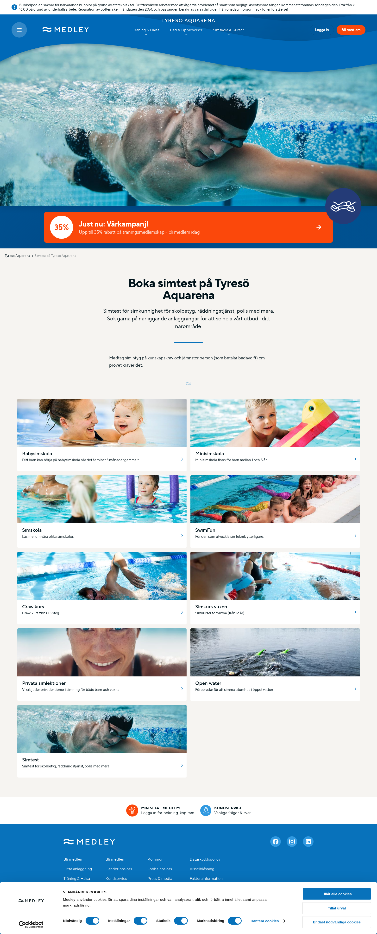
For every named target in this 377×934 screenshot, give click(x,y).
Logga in (322, 29)
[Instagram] (292, 841)
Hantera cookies (265, 921)
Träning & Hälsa (76, 878)
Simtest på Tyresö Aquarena (55, 255)
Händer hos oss (119, 869)
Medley (89, 841)
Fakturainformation (206, 878)
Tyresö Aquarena (188, 20)
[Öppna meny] (19, 30)
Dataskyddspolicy (205, 859)
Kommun (155, 859)
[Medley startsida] (61, 30)
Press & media (160, 878)
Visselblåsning (202, 869)
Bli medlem (351, 29)
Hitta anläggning (77, 869)
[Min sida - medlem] (160, 810)
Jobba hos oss (160, 869)
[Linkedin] (308, 841)
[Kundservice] (225, 810)
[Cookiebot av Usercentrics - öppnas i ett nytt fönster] (31, 924)
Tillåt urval (337, 908)
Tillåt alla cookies (337, 894)
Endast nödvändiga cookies (337, 922)
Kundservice (116, 878)
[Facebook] (275, 841)
